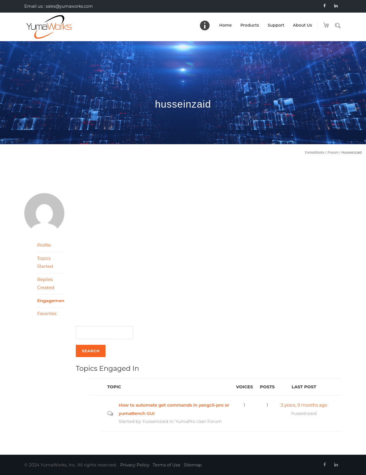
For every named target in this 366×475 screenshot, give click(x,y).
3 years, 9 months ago (304, 405)
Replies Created (45, 283)
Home (225, 25)
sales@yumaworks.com (69, 6)
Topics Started (45, 262)
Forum (333, 152)
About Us (302, 25)
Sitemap (193, 465)
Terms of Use (166, 465)
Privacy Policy (134, 465)
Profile (44, 245)
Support (276, 25)
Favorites (46, 313)
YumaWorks (315, 152)
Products (249, 25)
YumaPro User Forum (198, 421)
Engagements (50, 300)
